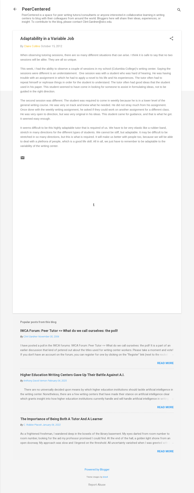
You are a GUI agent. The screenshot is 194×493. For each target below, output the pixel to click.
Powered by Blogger (97, 469)
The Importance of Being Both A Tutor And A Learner (61, 419)
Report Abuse (97, 484)
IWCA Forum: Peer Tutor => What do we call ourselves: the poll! (69, 331)
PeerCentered (36, 9)
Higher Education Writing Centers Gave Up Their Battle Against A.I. (72, 375)
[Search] (179, 10)
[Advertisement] (97, 278)
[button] (171, 38)
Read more (165, 363)
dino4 (105, 477)
